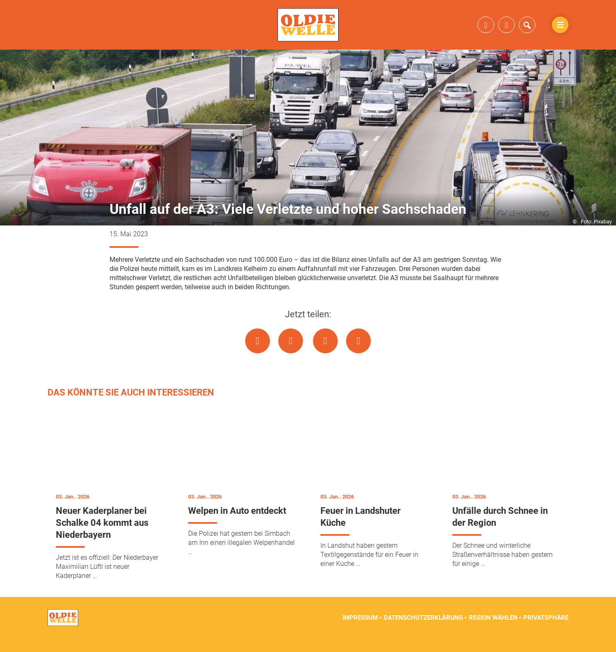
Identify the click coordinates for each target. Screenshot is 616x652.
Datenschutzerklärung (423, 631)
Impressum (360, 631)
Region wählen (493, 631)
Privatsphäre (545, 631)
